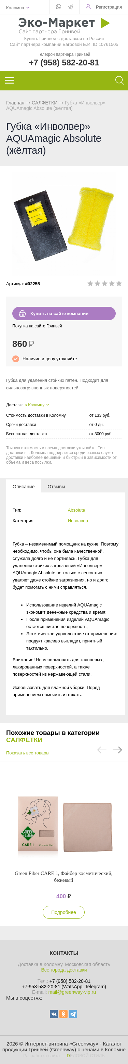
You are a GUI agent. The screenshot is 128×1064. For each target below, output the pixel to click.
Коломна (15, 7)
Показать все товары (27, 752)
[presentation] (23, 486)
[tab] (23, 486)
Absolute (76, 510)
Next (117, 750)
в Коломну (34, 404)
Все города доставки (64, 970)
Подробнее (63, 912)
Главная (15, 102)
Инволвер (78, 520)
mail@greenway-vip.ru (72, 992)
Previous (101, 750)
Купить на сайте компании (59, 313)
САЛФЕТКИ (44, 102)
